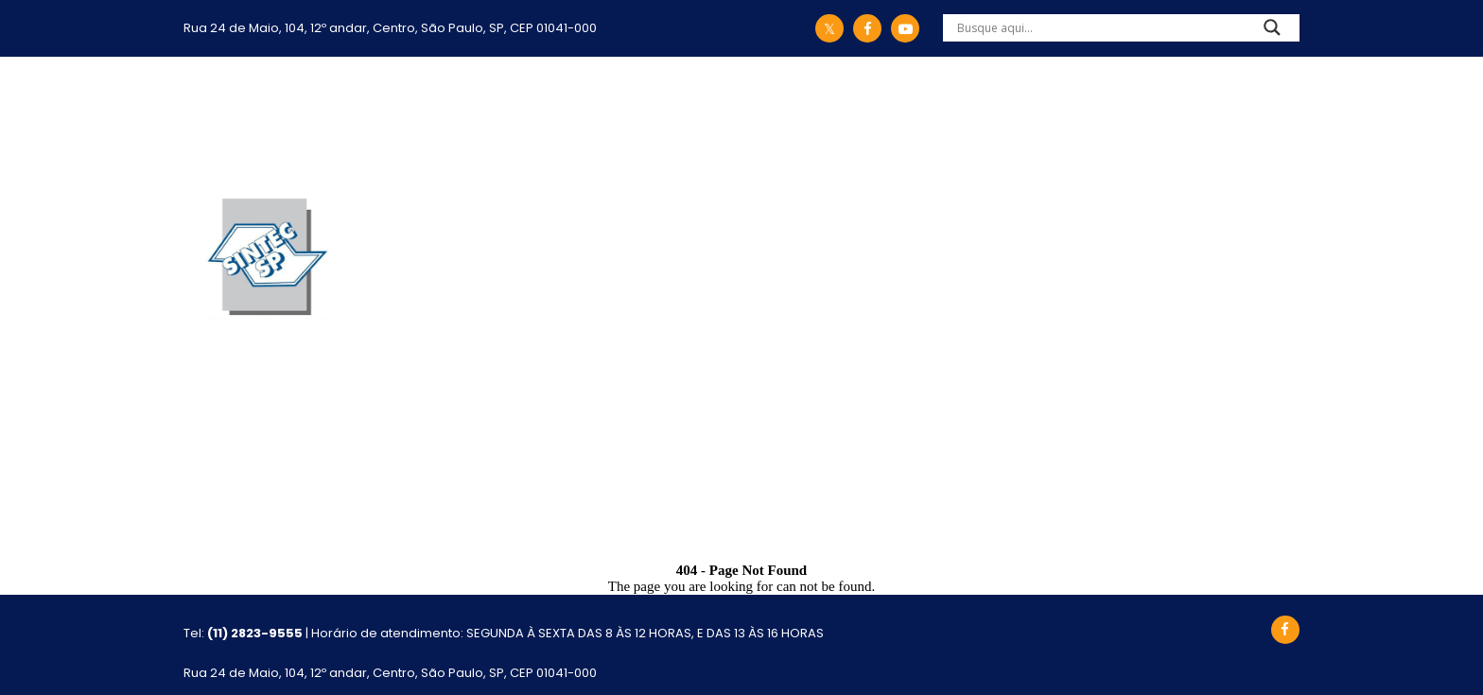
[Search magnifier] (1272, 32)
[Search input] (1098, 27)
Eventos (1029, 119)
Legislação (537, 119)
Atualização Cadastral (1197, 119)
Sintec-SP (414, 119)
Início (335, 119)
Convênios (754, 119)
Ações (646, 119)
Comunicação (897, 119)
